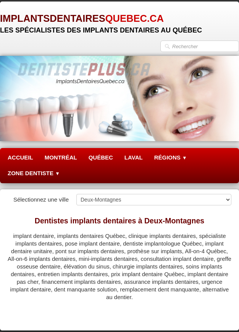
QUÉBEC (101, 157)
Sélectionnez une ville (41, 199)
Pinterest (220, 315)
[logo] (101, 21)
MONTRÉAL (61, 157)
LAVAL (133, 157)
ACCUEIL (20, 157)
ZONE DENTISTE (34, 173)
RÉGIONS (170, 157)
